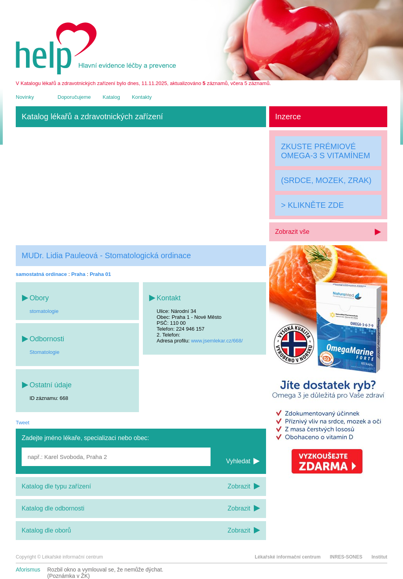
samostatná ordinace (41, 274)
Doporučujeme (74, 97)
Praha (78, 274)
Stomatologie (44, 352)
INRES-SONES (346, 557)
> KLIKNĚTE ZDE (312, 205)
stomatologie (44, 311)
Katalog (111, 97)
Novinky (25, 97)
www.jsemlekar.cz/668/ (217, 341)
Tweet (23, 422)
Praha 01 (100, 274)
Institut (379, 557)
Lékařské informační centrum (287, 557)
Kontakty (142, 97)
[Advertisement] (141, 186)
